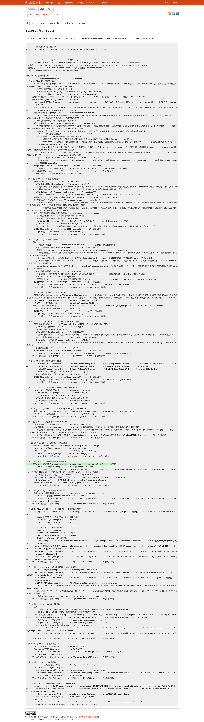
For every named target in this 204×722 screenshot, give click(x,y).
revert (45, 14)
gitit (49, 719)
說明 (32, 719)
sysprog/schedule (40, 30)
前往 (50, 9)
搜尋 (42, 9)
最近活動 (80, 3)
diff (30, 14)
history (55, 14)
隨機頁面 (69, 3)
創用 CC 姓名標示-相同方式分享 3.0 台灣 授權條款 (74, 717)
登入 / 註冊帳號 (171, 3)
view (38, 14)
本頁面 (103, 3)
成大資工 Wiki (33, 2)
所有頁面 (49, 3)
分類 (59, 3)
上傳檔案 (92, 3)
